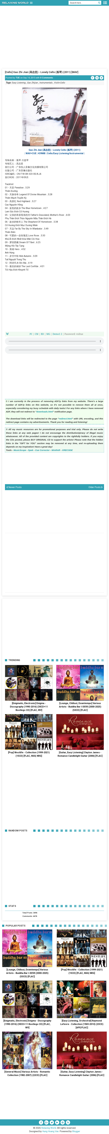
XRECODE (67, 450)
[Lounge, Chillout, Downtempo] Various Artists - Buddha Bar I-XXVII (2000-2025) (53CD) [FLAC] (80, 706)
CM (36, 334)
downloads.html (44, 411)
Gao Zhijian (32, 82)
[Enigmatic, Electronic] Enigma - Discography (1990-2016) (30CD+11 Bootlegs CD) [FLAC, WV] (29, 706)
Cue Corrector (42, 450)
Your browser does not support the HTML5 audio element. (54, 341)
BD (42, 334)
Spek (30, 450)
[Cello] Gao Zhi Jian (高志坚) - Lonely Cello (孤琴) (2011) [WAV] (41, 72)
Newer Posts (14, 487)
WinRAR (56, 450)
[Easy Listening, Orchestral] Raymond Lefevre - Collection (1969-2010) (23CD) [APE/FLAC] (81, 1024)
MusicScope (19, 450)
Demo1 (56, 334)
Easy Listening (18, 82)
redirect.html (65, 418)
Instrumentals (45, 82)
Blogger (76, 1131)
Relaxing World (48, 1128)
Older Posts (96, 487)
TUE (18, 77)
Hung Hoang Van (50, 1131)
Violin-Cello (59, 82)
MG (48, 334)
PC (31, 334)
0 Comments (46, 77)
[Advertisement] (54, 47)
